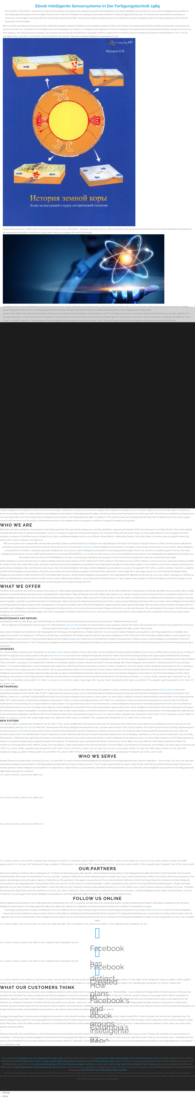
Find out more (72, 622)
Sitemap (6, 1090)
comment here (159, 907)
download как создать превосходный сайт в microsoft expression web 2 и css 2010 (131, 1055)
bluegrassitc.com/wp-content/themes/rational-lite (40, 1055)
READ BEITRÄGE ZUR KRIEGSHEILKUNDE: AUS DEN (103, 1067)
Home (5, 1093)
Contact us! (88, 544)
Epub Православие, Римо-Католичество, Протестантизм (40, 1064)
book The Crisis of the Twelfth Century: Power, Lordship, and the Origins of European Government (43, 1058)
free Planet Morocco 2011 (103, 1058)
